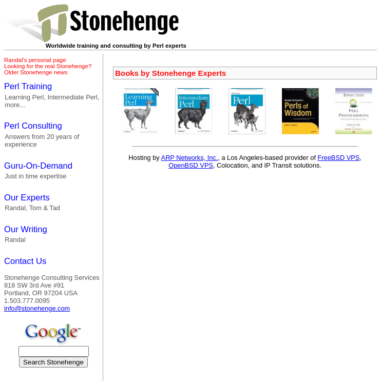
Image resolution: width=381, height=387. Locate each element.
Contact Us (25, 261)
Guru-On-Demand (38, 166)
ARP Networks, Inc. (189, 157)
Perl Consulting (33, 126)
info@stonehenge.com (37, 308)
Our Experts (27, 197)
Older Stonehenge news (36, 72)
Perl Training (28, 86)
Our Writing (25, 229)
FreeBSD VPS (339, 157)
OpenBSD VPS (190, 165)
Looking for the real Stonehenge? (47, 66)
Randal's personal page (35, 60)
